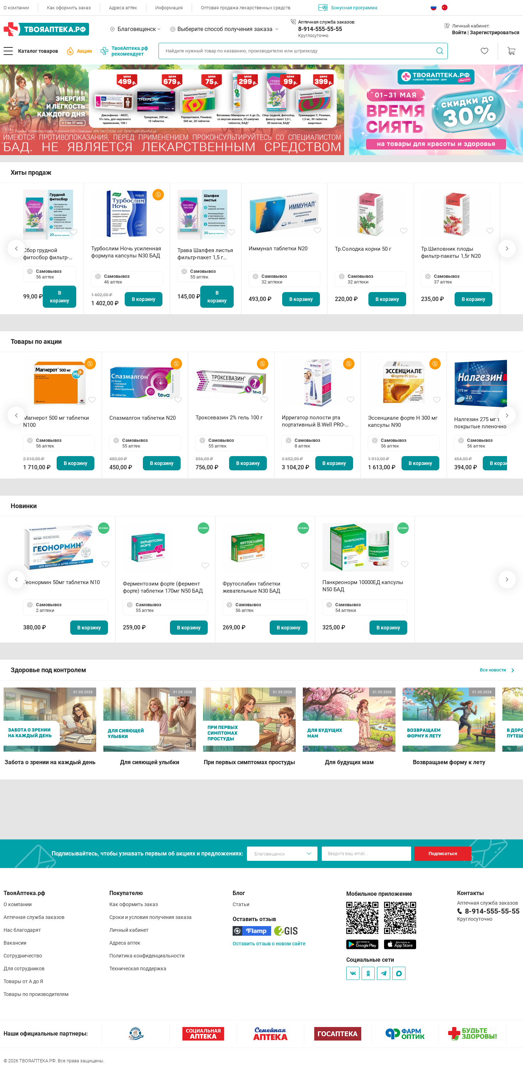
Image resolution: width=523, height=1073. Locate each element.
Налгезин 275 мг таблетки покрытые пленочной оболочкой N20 (487, 423)
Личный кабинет (129, 930)
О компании (16, 7)
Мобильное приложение (379, 893)
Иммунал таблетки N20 (278, 248)
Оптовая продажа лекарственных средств (245, 7)
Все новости (497, 670)
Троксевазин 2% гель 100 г (229, 417)
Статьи (241, 904)
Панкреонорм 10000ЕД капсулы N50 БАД (362, 586)
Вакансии (15, 943)
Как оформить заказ (69, 7)
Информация (169, 7)
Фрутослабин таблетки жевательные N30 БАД (251, 587)
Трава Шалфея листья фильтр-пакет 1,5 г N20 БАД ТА (205, 254)
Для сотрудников (24, 968)
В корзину (59, 296)
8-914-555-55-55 (320, 29)
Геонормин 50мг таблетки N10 (61, 582)
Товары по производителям (36, 994)
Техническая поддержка (137, 968)
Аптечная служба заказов (34, 917)
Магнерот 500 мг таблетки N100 (56, 421)
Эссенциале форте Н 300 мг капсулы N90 (402, 421)
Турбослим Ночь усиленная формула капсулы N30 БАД (126, 252)
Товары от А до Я (23, 981)
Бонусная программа (348, 7)
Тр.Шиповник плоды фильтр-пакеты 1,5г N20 (451, 252)
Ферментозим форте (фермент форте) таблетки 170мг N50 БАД (163, 587)
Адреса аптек (123, 7)
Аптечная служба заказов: (326, 22)
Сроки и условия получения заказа (150, 917)
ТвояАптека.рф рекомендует (124, 51)
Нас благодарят (22, 930)
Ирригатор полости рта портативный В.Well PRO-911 (313, 421)
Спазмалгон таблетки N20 (142, 418)
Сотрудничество (23, 956)
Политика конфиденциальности (147, 956)
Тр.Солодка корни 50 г (363, 249)
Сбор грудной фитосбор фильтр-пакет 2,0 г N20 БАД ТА (47, 254)
